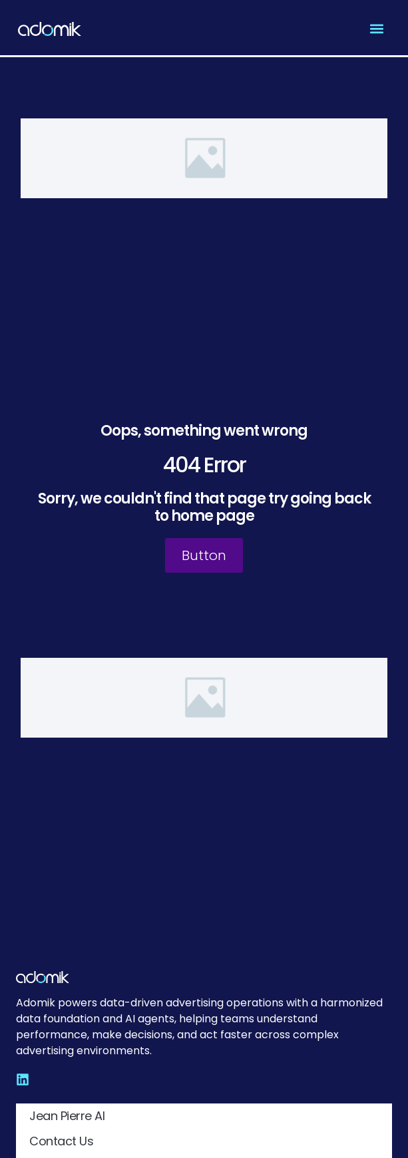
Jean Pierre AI (66, 1115)
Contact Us (61, 1141)
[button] (376, 29)
